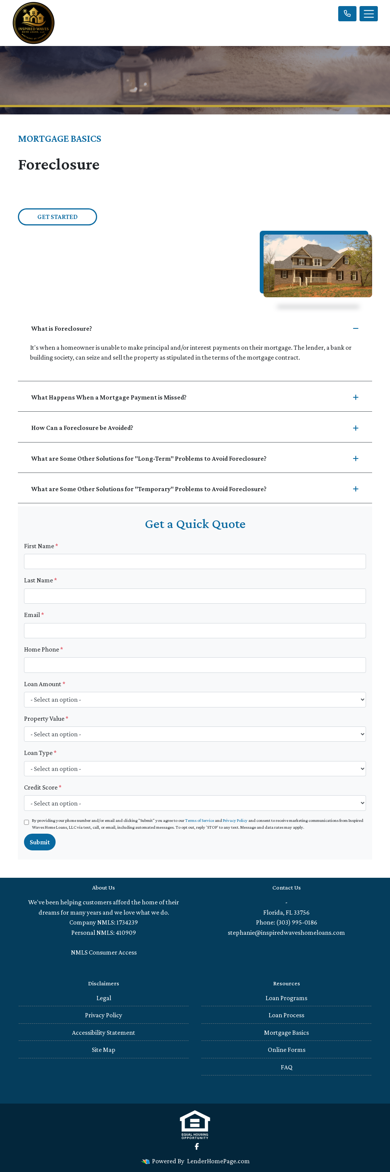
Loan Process (286, 1015)
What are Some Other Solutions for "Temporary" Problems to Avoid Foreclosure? (195, 489)
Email (34, 615)
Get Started (57, 216)
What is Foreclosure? (195, 328)
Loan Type (40, 752)
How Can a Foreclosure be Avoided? (195, 427)
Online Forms (286, 1049)
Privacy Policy (235, 820)
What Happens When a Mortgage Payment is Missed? (195, 397)
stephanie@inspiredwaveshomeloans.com (286, 932)
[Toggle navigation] (369, 13)
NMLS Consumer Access (104, 952)
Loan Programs (286, 998)
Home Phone (43, 649)
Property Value (46, 718)
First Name (41, 546)
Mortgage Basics (286, 1032)
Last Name (40, 580)
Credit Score (43, 787)
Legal (103, 998)
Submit (40, 842)
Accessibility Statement (103, 1032)
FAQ (286, 1067)
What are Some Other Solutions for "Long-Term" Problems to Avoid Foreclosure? (195, 458)
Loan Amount (45, 684)
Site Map (103, 1049)
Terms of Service (199, 820)
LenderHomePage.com (218, 1161)
